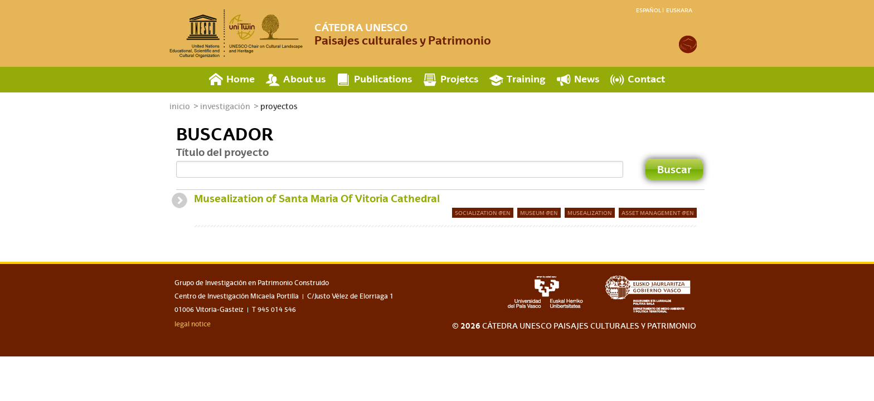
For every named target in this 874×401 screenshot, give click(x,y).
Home (240, 79)
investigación (225, 106)
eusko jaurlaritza (650, 294)
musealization (589, 212)
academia (688, 44)
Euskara (679, 10)
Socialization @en (483, 212)
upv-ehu (545, 292)
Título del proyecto (222, 152)
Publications (383, 79)
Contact (646, 79)
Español (648, 10)
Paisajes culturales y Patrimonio (402, 34)
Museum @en (539, 212)
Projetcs (459, 79)
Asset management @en (657, 212)
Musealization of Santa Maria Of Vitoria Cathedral (317, 198)
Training (526, 79)
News (586, 79)
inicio (179, 106)
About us (304, 79)
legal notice (192, 324)
